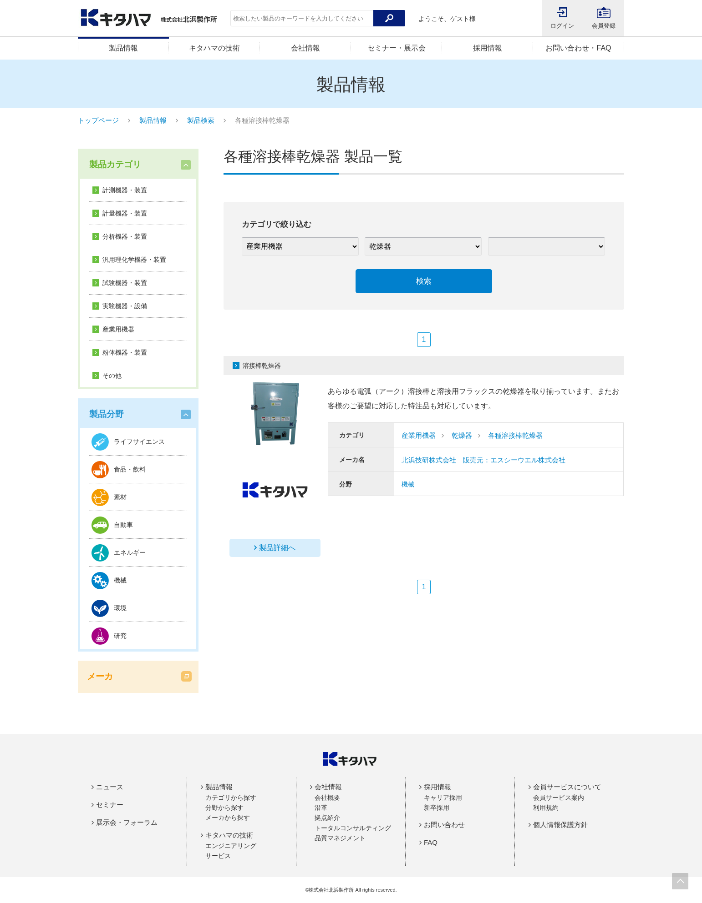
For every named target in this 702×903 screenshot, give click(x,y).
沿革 (321, 807)
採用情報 (487, 48)
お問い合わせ (444, 824)
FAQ (430, 842)
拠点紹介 (327, 817)
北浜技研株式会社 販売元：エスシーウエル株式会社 (483, 460)
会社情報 (305, 48)
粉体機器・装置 (124, 352)
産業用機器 (118, 329)
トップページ (98, 120)
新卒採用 (436, 807)
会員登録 (604, 25)
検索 (424, 281)
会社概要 (327, 797)
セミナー (109, 804)
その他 (112, 375)
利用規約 (546, 807)
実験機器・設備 (124, 306)
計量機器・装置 (124, 213)
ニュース (109, 787)
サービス (218, 855)
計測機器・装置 (124, 190)
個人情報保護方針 (560, 824)
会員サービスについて (567, 787)
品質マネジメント (340, 838)
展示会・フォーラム (127, 822)
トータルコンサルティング (353, 828)
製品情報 (123, 48)
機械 (408, 484)
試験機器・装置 (124, 282)
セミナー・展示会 (396, 48)
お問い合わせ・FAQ (578, 48)
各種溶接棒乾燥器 (515, 435)
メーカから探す (227, 817)
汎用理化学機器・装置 (134, 259)
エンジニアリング (230, 845)
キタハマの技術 (214, 48)
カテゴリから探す (230, 797)
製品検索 (200, 120)
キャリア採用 (443, 797)
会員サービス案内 (558, 797)
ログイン (562, 25)
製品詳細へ (277, 548)
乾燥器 (462, 435)
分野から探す (224, 807)
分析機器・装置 (124, 236)
